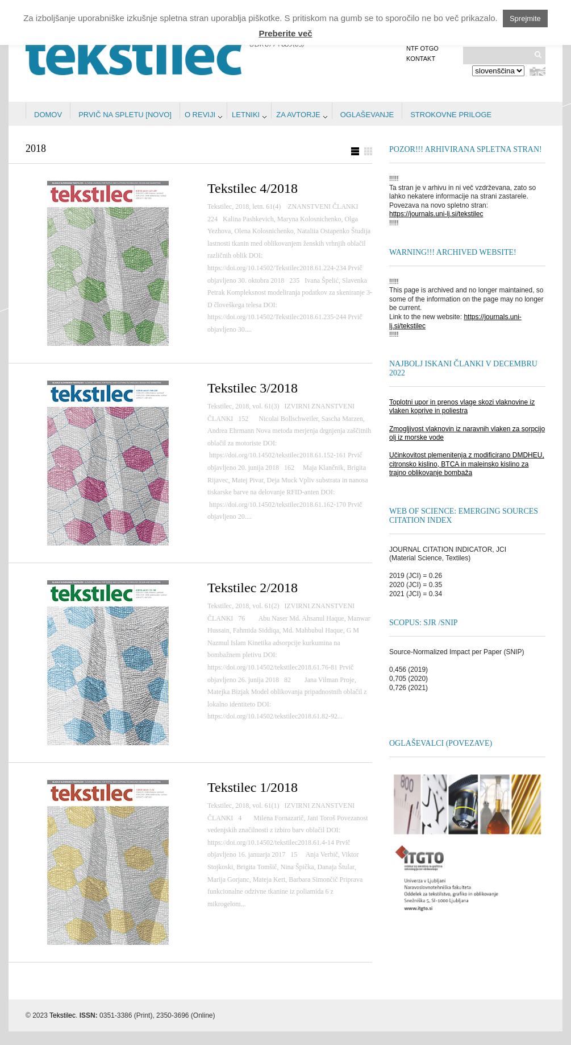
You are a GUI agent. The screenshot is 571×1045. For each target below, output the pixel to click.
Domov (48, 114)
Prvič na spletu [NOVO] (125, 114)
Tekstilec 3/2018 (252, 388)
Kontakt (420, 58)
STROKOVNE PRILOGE (450, 114)
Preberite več (285, 33)
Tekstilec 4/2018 (252, 188)
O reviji (200, 114)
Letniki (246, 114)
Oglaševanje (367, 114)
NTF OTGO (422, 48)
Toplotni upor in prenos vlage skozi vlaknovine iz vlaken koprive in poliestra (462, 406)
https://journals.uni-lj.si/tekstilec (436, 214)
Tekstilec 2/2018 (252, 587)
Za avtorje (298, 114)
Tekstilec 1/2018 (252, 787)
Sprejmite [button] (525, 18)
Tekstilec (62, 1015)
